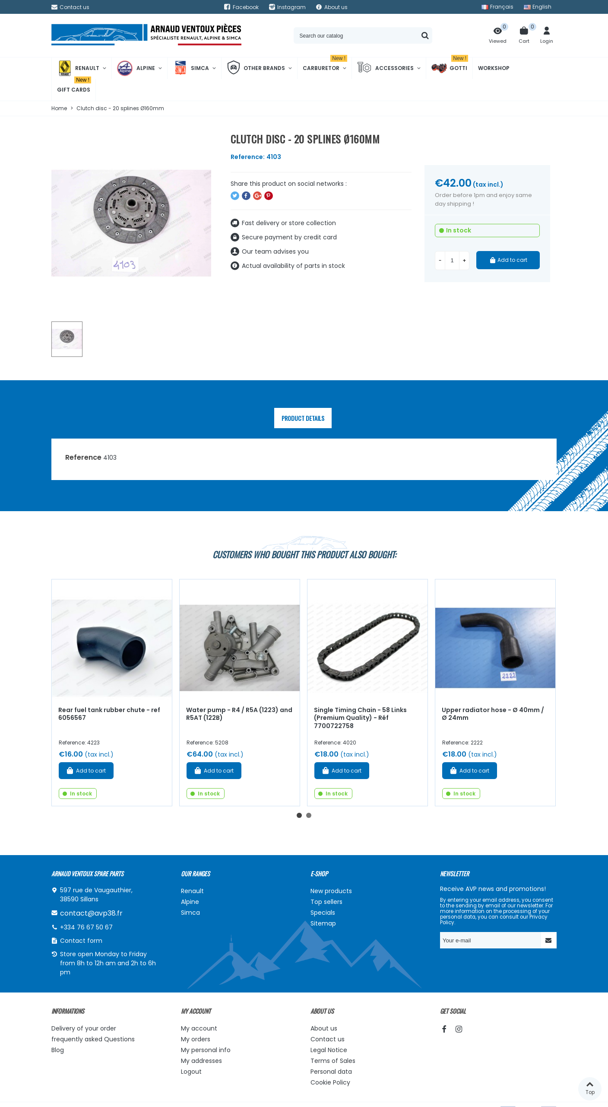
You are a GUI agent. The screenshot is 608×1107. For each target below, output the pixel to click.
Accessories (385, 68)
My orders (195, 1039)
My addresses (201, 1060)
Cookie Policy (330, 1082)
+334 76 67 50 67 (86, 927)
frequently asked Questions (93, 1039)
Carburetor (325, 64)
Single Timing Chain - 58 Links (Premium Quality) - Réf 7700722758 (360, 718)
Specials (322, 912)
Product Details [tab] (303, 418)
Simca (191, 68)
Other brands (256, 68)
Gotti (449, 68)
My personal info (206, 1050)
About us (323, 1028)
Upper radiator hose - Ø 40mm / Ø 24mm (493, 714)
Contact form (81, 940)
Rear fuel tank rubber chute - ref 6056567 (109, 714)
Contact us (327, 1039)
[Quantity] (452, 260)
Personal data (331, 1071)
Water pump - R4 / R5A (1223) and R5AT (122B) (239, 714)
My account (199, 1028)
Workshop (494, 68)
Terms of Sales (332, 1060)
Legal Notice (328, 1050)
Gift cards (74, 86)
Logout (191, 1071)
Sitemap (323, 923)
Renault (78, 68)
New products (331, 891)
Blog (57, 1050)
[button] (299, 815)
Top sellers (326, 901)
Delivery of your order (83, 1028)
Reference (83, 457)
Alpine (136, 68)
